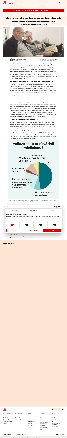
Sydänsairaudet (10, 14)
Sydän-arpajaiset (30, 419)
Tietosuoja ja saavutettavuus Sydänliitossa (57, 424)
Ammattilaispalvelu (35, 437)
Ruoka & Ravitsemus (7, 419)
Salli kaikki (51, 230)
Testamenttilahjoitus (31, 421)
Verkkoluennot (6, 423)
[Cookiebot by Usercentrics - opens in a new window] (55, 207)
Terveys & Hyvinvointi (7, 421)
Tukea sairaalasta (18, 419)
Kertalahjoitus (30, 415)
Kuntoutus (17, 415)
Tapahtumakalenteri (43, 427)
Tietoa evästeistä (55, 426)
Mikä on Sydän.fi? (56, 413)
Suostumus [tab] (14, 210)
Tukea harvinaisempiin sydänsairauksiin (44, 423)
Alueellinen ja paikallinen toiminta (44, 420)
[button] (60, 3)
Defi (4, 437)
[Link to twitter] (56, 409)
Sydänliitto (42, 413)
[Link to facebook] (53, 409)
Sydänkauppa (42, 425)
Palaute (53, 421)
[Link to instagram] (59, 409)
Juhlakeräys (29, 423)
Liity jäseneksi (42, 417)
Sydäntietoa (6, 413)
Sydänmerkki (15, 437)
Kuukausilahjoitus (30, 417)
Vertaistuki (17, 417)
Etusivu (4, 14)
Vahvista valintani (33, 230)
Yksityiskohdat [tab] (33, 210)
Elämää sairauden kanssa (8, 417)
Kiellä (15, 230)
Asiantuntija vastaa (55, 415)
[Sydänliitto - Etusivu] (9, 409)
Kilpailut (53, 417)
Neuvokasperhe (9, 437)
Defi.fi (41, 429)
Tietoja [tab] (52, 210)
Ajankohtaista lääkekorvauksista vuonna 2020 (21, 237)
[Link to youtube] (62, 409)
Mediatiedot (54, 419)
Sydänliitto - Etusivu (13, 2)
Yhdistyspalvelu (28, 437)
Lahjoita (29, 413)
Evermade (62, 434)
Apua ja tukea (18, 413)
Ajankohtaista (42, 415)
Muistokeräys (30, 425)
